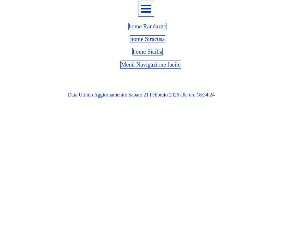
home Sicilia (147, 51)
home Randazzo (148, 26)
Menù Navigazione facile (151, 64)
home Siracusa (147, 39)
